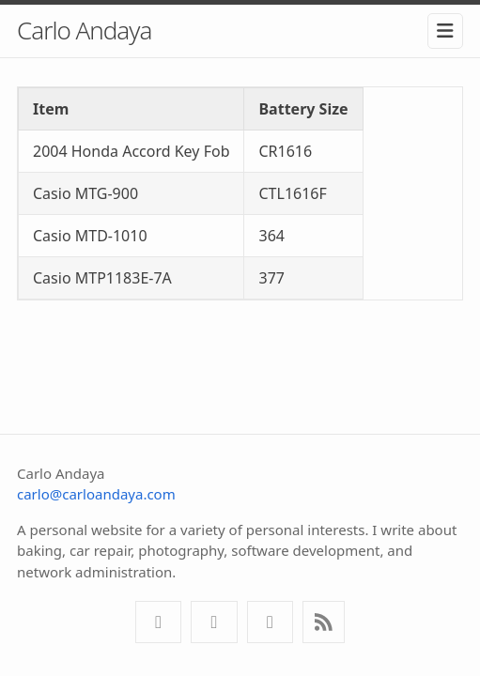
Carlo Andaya (84, 30)
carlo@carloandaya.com (96, 493)
